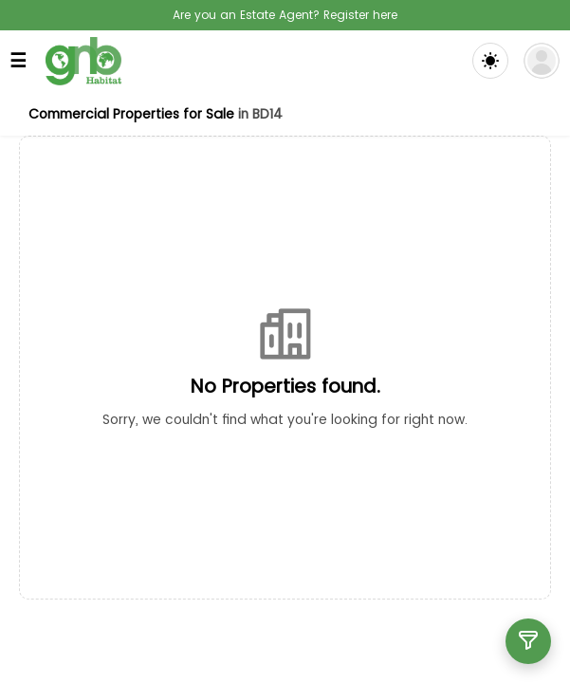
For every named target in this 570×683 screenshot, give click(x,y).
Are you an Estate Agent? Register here (285, 15)
